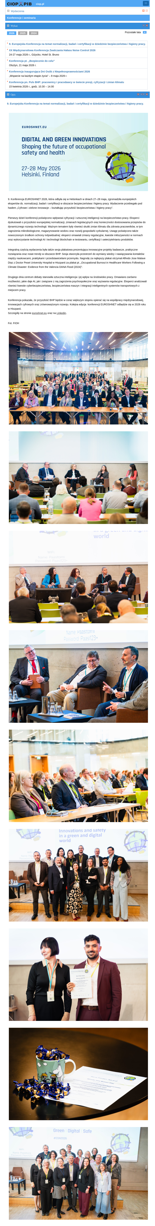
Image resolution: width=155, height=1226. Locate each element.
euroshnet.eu (39, 313)
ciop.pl (40, 4)
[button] (146, 3)
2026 (11, 33)
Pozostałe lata (133, 32)
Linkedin (61, 313)
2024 (33, 33)
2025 (22, 33)
